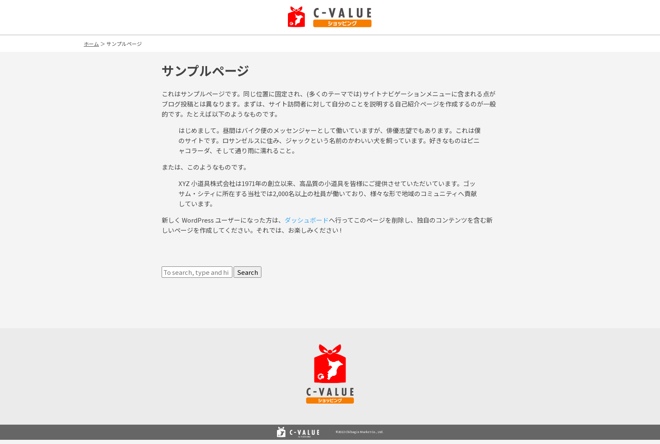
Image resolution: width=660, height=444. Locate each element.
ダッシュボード (307, 219)
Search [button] (247, 272)
